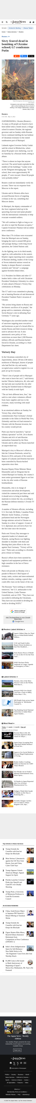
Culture (26, 1080)
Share (24, 56)
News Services (9, 1077)
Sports (7, 1080)
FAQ (19, 1094)
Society (13, 1074)
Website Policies (11, 1094)
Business (20, 1074)
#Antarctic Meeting (15, 28)
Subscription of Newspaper (18, 1068)
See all (23, 727)
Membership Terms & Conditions (17, 1092)
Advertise (25, 1094)
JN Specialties (11, 1082)
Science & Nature (16, 1080)
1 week (9, 727)
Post (18, 56)
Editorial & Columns (22, 1077)
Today (4, 727)
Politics (7, 1074)
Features (20, 1082)
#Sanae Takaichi (28, 28)
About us (17, 1089)
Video (26, 1082)
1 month (16, 727)
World (27, 1074)
